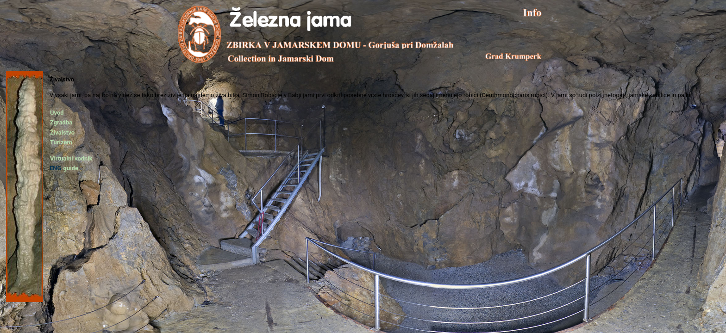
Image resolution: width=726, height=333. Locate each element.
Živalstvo (62, 132)
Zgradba (61, 122)
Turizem (61, 142)
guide (70, 168)
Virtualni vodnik (71, 158)
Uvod (57, 112)
